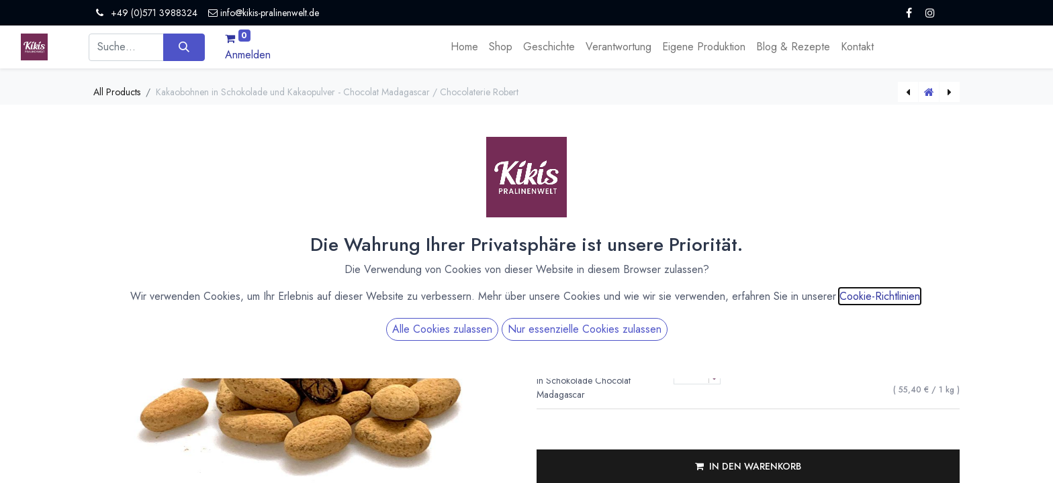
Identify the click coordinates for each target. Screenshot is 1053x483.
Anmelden (248, 54)
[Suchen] (183, 47)
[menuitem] (464, 47)
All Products (116, 92)
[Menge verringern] (714, 325)
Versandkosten (664, 209)
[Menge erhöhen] (714, 313)
